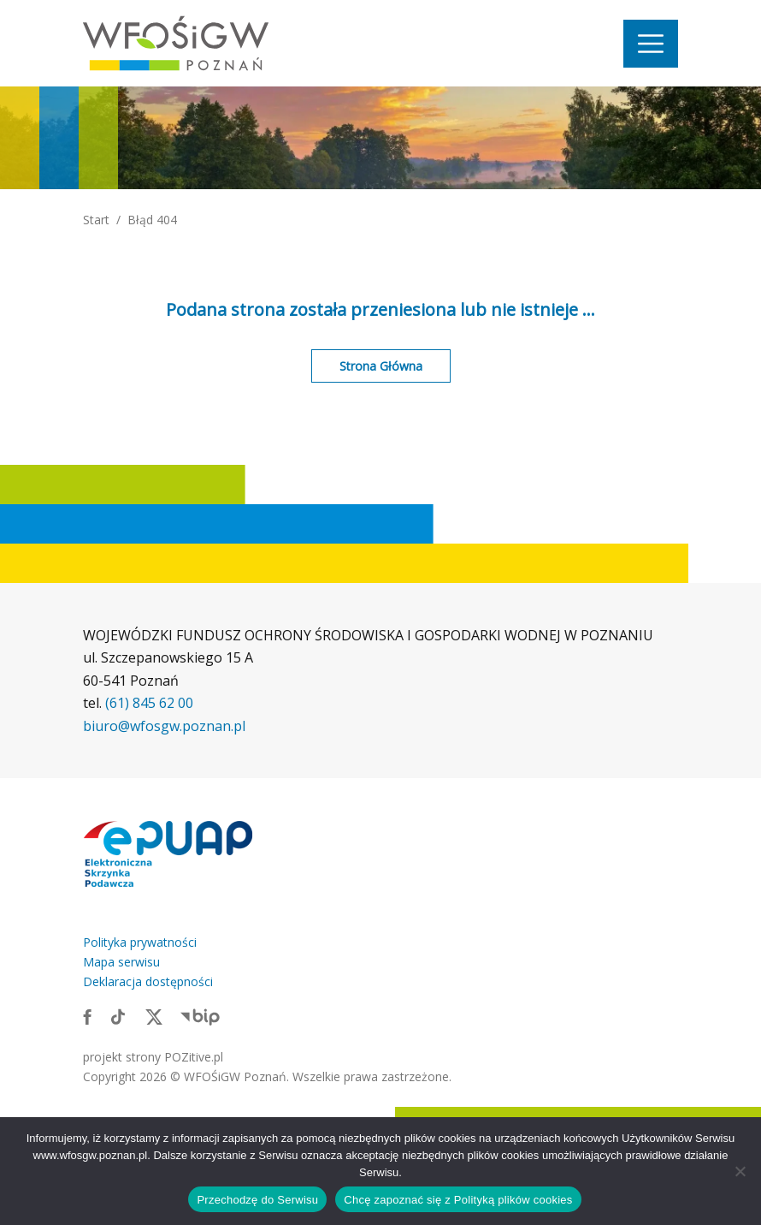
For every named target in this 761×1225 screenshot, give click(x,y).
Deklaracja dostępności (148, 981)
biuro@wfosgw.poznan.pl (164, 726)
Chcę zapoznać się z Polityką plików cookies (458, 1199)
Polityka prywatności (140, 942)
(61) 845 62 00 (149, 702)
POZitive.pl (193, 1057)
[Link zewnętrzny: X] (154, 1015)
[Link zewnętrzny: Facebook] (87, 1015)
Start (96, 219)
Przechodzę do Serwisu (257, 1199)
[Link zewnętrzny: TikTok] (118, 1015)
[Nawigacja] (650, 44)
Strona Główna (380, 366)
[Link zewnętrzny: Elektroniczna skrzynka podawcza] (168, 853)
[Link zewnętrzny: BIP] (200, 1015)
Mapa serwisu (121, 962)
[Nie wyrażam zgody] (739, 1171)
